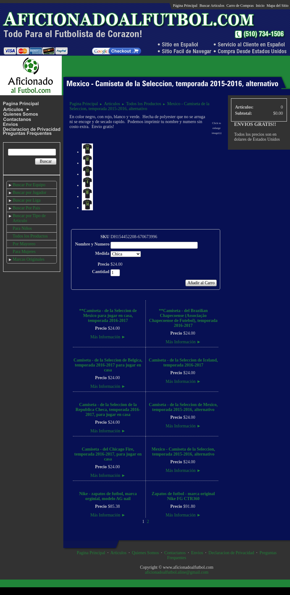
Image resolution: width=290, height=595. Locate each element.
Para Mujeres (24, 251)
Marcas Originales (28, 259)
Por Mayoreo (24, 244)
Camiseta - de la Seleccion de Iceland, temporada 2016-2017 (183, 362)
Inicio (260, 5)
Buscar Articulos (212, 5)
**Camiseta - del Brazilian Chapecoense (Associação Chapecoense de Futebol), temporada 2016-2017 (183, 318)
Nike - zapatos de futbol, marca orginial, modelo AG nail (108, 496)
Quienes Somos (145, 552)
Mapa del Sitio (277, 5)
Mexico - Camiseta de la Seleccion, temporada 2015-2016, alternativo (139, 106)
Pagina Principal (83, 103)
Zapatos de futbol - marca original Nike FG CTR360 (183, 496)
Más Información (107, 337)
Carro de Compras (240, 5)
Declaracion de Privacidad (231, 552)
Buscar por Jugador (29, 192)
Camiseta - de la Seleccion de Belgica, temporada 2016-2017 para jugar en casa (108, 365)
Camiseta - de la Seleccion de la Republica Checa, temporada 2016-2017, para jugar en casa (107, 409)
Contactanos (175, 552)
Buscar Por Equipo (29, 184)
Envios (197, 552)
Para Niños (22, 228)
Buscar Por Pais (26, 208)
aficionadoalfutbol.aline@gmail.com (176, 572)
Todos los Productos (30, 236)
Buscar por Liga (26, 200)
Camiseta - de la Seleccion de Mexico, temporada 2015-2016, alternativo (183, 407)
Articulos (112, 103)
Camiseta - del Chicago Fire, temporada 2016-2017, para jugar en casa (108, 454)
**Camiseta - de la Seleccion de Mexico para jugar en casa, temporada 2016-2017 (108, 315)
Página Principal (185, 5)
